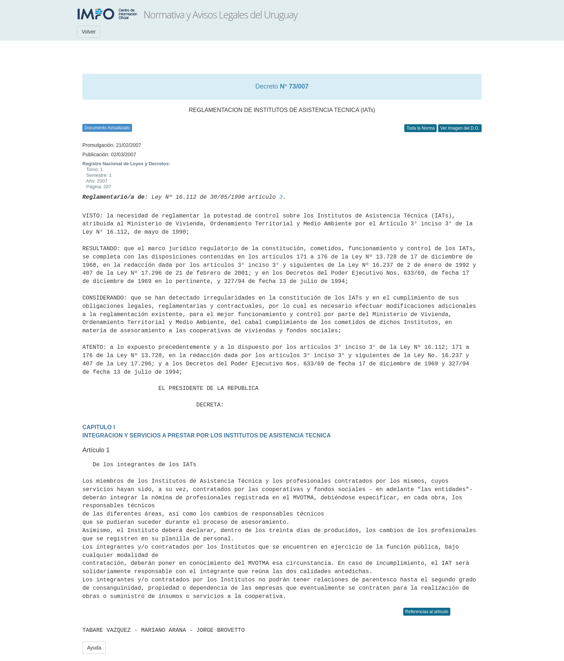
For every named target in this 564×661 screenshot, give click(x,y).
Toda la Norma (420, 128)
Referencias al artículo (426, 611)
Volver (89, 32)
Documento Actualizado (107, 127)
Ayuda (94, 648)
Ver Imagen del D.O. (459, 128)
